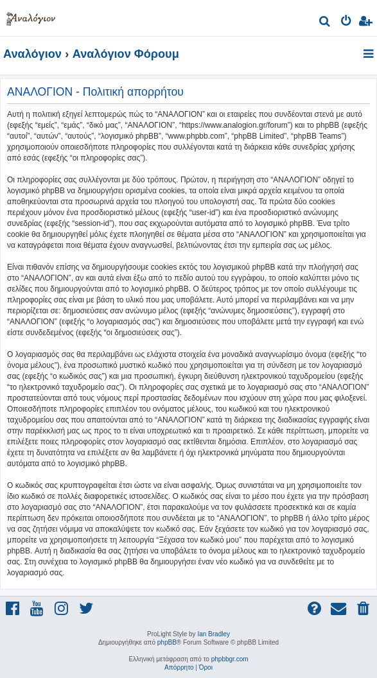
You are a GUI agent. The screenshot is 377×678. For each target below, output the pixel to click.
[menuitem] (325, 22)
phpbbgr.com (230, 659)
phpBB (167, 642)
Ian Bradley (213, 634)
